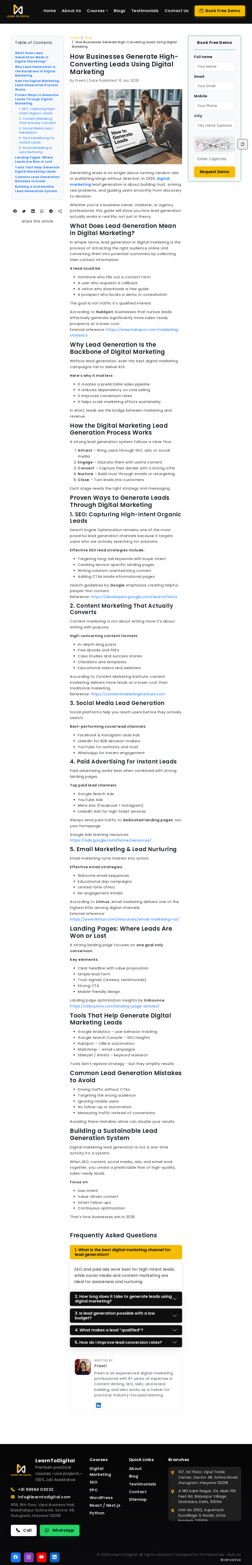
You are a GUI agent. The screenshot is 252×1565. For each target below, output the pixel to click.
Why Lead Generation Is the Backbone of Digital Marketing (35, 71)
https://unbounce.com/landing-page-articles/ (115, 1006)
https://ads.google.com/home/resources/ (110, 840)
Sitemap (138, 1499)
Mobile (200, 96)
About (135, 1468)
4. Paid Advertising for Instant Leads (36, 140)
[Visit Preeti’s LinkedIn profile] (98, 1405)
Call (24, 1530)
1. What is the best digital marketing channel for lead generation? (123, 1252)
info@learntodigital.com (41, 1497)
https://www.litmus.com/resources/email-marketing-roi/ (124, 919)
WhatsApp (59, 1530)
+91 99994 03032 (32, 1489)
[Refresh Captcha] (242, 144)
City (198, 115)
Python (97, 1513)
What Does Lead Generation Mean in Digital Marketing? (31, 57)
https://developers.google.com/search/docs (134, 596)
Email (199, 76)
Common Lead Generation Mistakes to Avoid (37, 179)
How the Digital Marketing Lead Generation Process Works (37, 85)
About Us (71, 11)
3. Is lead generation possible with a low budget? (115, 1315)
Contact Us (177, 11)
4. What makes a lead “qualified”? (109, 1330)
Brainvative (231, 1559)
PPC (94, 1490)
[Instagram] (29, 1557)
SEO (94, 1482)
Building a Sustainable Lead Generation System (36, 188)
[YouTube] (42, 1557)
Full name (203, 56)
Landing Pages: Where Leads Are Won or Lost (34, 159)
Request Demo (214, 172)
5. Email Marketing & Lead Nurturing (35, 150)
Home (50, 11)
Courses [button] (96, 11)
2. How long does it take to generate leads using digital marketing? (123, 1299)
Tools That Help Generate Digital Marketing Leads (37, 169)
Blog (88, 38)
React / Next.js (105, 1505)
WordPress (101, 1498)
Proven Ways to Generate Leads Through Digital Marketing (37, 99)
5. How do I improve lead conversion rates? (118, 1342)
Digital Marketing (100, 1471)
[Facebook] (16, 1557)
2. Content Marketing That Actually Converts (37, 121)
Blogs (120, 11)
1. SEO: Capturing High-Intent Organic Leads (37, 111)
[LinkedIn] (55, 1557)
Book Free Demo (220, 11)
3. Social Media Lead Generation (35, 130)
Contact (138, 1492)
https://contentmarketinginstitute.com (128, 694)
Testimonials (145, 11)
